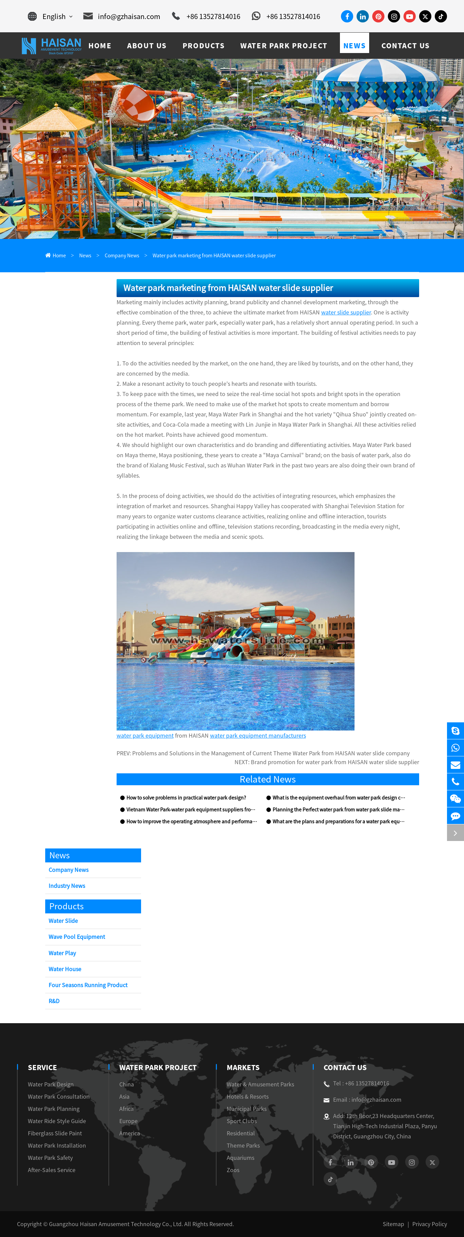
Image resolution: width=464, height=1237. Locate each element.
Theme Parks (243, 1145)
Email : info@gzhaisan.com (362, 1100)
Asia (124, 1096)
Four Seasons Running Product (88, 985)
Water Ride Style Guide (57, 1121)
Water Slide (63, 921)
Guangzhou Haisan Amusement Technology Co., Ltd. (116, 1224)
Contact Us (345, 1067)
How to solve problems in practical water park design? (186, 797)
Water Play (62, 953)
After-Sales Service (51, 1170)
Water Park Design (51, 1084)
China (126, 1084)
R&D (54, 1001)
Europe (128, 1121)
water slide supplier (346, 312)
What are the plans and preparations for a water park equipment (339, 821)
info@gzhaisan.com (121, 16)
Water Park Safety (50, 1158)
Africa (126, 1109)
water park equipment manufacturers (258, 735)
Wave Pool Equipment (77, 937)
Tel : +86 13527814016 (356, 1083)
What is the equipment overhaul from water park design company (339, 797)
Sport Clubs (242, 1121)
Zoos (233, 1170)
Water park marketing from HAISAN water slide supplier (214, 255)
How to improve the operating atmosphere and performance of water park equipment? (192, 821)
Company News (122, 255)
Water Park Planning (54, 1109)
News (85, 255)
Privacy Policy (429, 1224)
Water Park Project (158, 1067)
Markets (243, 1067)
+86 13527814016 (206, 16)
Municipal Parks (247, 1109)
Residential (241, 1133)
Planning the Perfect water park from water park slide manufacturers (339, 809)
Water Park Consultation (59, 1096)
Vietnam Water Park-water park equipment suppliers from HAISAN (192, 809)
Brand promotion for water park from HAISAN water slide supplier (335, 762)
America (129, 1133)
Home (59, 255)
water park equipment (145, 735)
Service (42, 1067)
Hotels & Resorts (248, 1096)
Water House (65, 969)
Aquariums (240, 1158)
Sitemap (393, 1224)
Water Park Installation (57, 1145)
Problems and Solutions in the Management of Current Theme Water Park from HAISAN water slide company (271, 753)
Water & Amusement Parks (260, 1084)
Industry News (67, 886)
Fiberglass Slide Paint (55, 1133)
